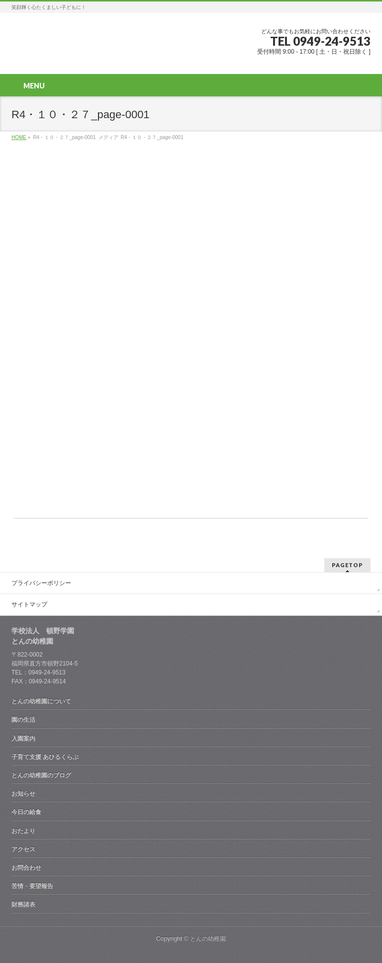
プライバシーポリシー (41, 583)
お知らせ (23, 793)
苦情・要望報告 (32, 886)
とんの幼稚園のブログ (41, 775)
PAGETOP (347, 565)
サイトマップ (29, 604)
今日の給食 (26, 812)
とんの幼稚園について (41, 701)
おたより (23, 830)
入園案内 (23, 738)
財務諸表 (23, 904)
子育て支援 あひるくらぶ (45, 756)
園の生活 (23, 719)
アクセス (23, 849)
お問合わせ (26, 867)
